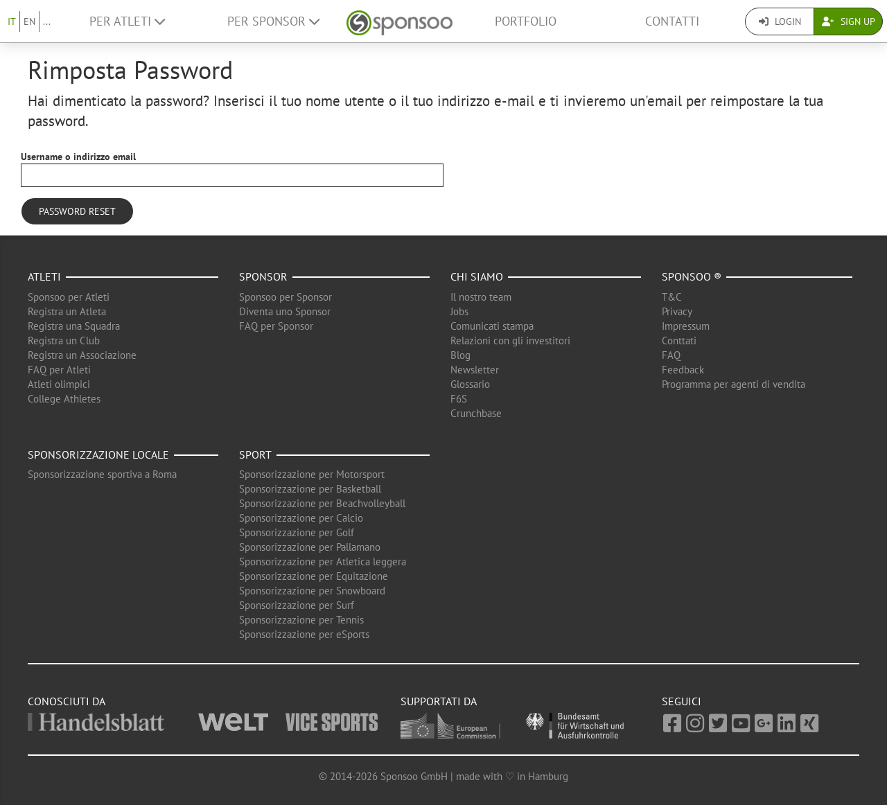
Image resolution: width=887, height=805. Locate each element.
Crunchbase (476, 413)
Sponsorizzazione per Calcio (301, 517)
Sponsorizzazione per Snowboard (312, 590)
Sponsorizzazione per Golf (296, 532)
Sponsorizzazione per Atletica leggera (322, 561)
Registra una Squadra (74, 326)
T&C (672, 296)
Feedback (683, 369)
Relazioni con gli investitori (510, 340)
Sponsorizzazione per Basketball (310, 488)
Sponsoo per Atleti (68, 296)
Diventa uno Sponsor (285, 311)
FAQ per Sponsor (276, 326)
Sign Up (848, 21)
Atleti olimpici (59, 384)
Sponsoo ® (691, 276)
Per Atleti (127, 21)
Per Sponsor (273, 21)
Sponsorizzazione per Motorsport (312, 474)
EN (29, 21)
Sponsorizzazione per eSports (304, 634)
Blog (460, 355)
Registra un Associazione (82, 355)
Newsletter (474, 369)
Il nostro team (480, 296)
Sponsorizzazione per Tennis (301, 619)
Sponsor (263, 276)
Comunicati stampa (492, 326)
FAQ (671, 355)
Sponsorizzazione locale (98, 454)
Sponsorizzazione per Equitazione (313, 576)
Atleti (44, 276)
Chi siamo (476, 276)
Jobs (459, 311)
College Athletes (64, 398)
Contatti (672, 21)
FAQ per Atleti (59, 369)
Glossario (470, 384)
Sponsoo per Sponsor (285, 296)
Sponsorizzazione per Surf (296, 605)
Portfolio (525, 21)
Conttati (679, 340)
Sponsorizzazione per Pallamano (309, 547)
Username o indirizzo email (78, 156)
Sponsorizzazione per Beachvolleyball (322, 503)
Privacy (677, 311)
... (47, 21)
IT (12, 21)
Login (780, 21)
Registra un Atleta (67, 311)
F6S (458, 398)
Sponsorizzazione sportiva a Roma (102, 474)
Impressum (686, 326)
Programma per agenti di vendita (733, 384)
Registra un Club (64, 340)
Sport (255, 454)
